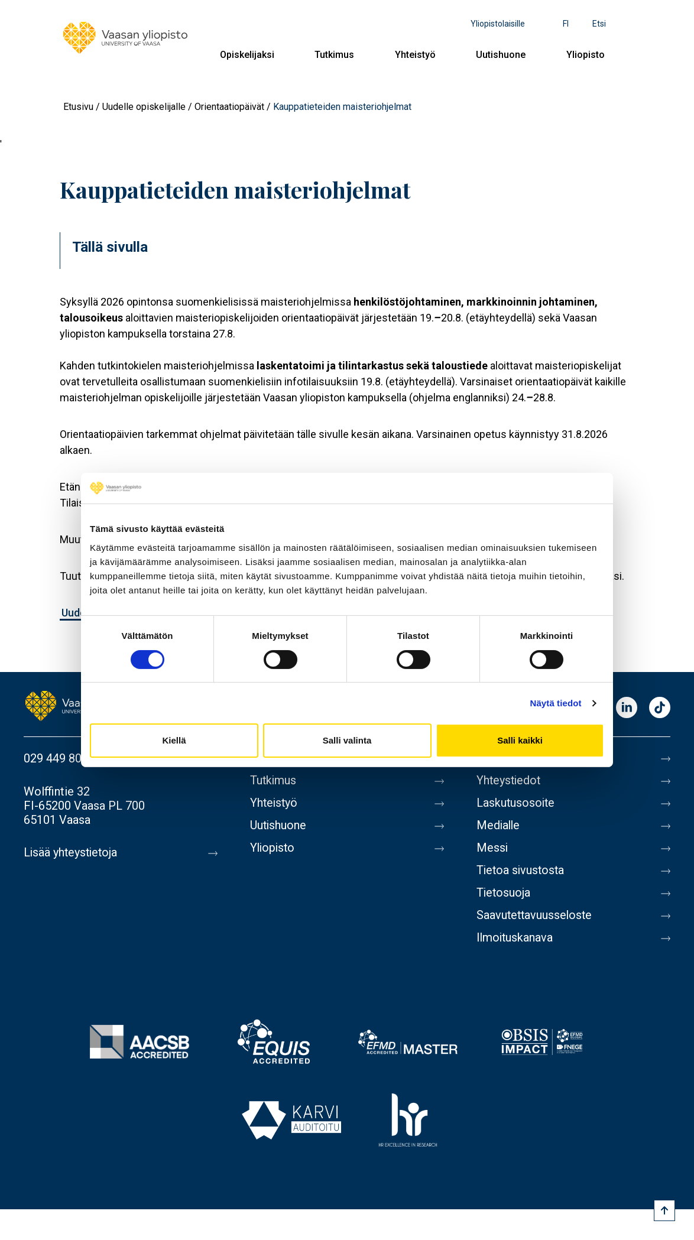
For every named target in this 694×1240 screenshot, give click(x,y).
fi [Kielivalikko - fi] (566, 23)
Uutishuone (501, 54)
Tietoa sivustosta (521, 871)
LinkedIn (626, 708)
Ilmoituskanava (515, 938)
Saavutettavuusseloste (535, 915)
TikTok (659, 708)
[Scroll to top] (664, 1210)
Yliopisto (585, 54)
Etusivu (78, 106)
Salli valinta (347, 740)
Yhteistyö (415, 54)
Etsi (599, 23)
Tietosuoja (503, 893)
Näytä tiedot (556, 703)
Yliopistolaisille (498, 23)
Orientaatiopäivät (229, 106)
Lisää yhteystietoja (72, 853)
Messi (492, 848)
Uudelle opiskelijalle (144, 106)
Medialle (498, 826)
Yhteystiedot (509, 781)
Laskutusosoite (516, 803)
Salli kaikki (520, 740)
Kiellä (174, 740)
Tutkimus (334, 54)
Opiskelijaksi (247, 54)
